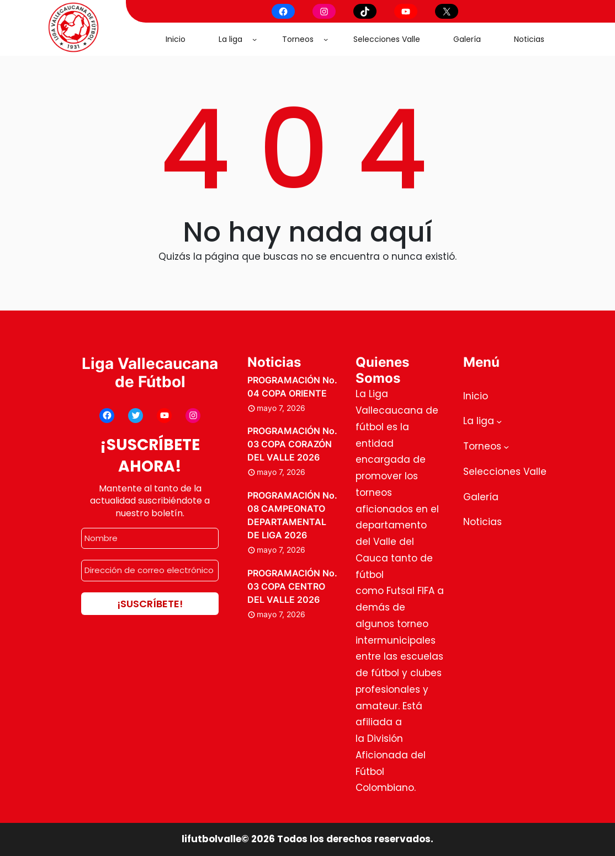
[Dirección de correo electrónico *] (150, 570)
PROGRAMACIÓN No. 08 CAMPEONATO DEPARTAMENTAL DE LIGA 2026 (292, 515)
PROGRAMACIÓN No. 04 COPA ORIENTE (292, 386)
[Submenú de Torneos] (326, 39)
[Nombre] (150, 538)
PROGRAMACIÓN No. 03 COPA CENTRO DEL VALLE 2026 (292, 586)
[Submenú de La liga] (254, 39)
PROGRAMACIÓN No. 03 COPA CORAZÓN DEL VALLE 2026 (292, 444)
